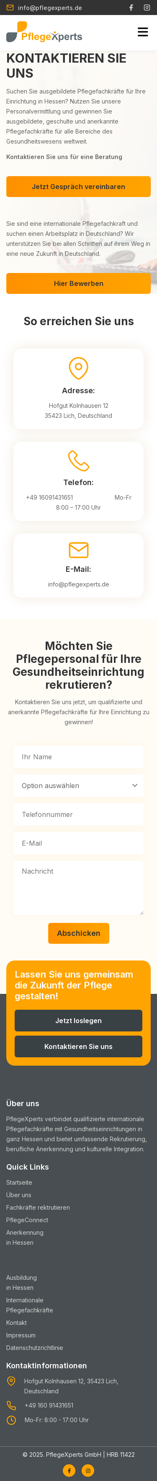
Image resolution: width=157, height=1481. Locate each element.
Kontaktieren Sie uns (78, 1046)
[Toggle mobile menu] (143, 32)
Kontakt (16, 1322)
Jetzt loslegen (78, 1020)
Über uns (18, 1194)
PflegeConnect (27, 1219)
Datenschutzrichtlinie (34, 1347)
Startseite (19, 1182)
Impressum (21, 1335)
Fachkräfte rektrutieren (38, 1207)
